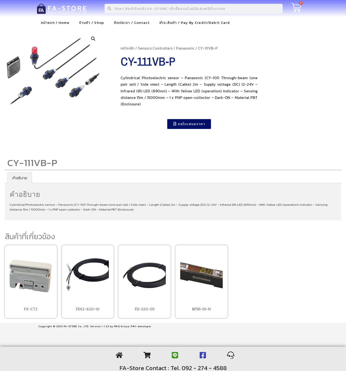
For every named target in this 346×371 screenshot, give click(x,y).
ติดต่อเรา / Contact (132, 22)
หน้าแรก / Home (55, 22)
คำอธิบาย (19, 178)
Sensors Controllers (155, 48)
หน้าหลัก (127, 48)
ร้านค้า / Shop (91, 22)
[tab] (19, 178)
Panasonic (185, 48)
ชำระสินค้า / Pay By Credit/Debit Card (194, 22)
